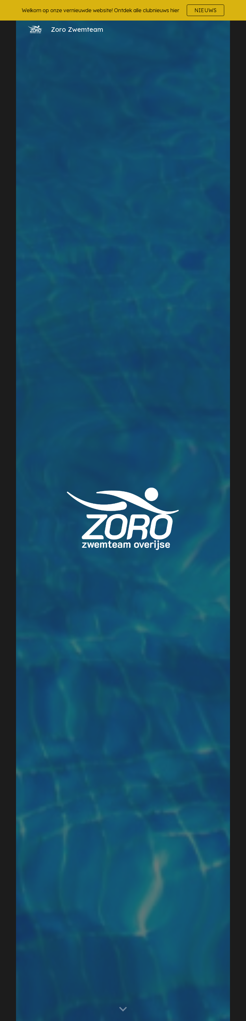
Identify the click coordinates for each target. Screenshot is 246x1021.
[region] (123, 10)
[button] (123, 1009)
